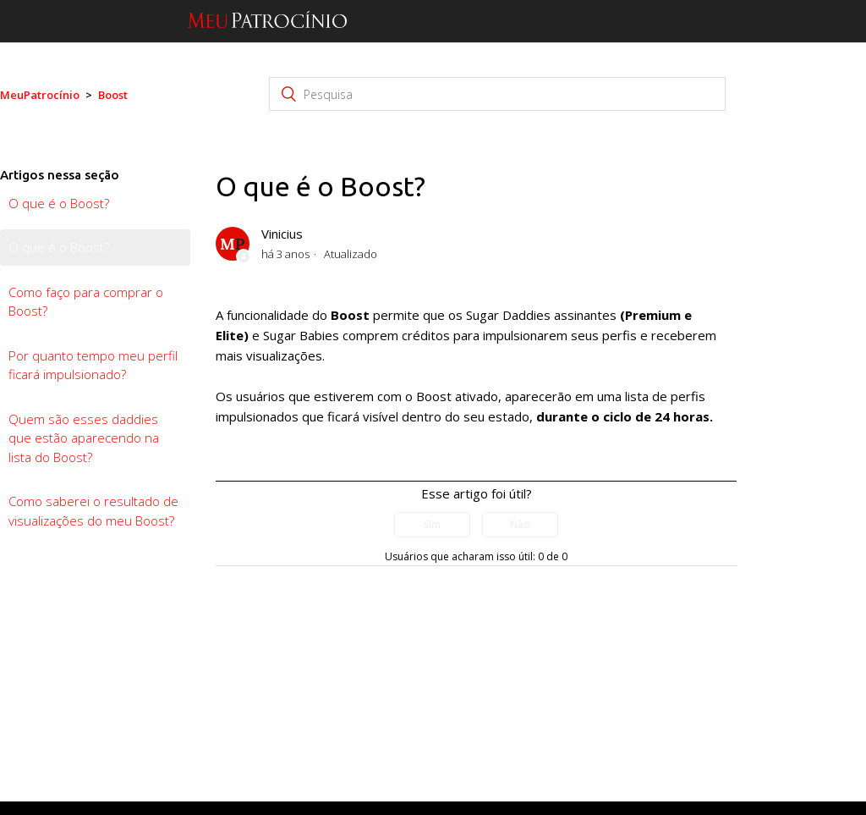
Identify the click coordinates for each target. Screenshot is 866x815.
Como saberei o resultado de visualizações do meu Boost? (93, 511)
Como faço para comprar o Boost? (85, 302)
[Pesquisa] (497, 94)
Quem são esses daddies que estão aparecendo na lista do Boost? (83, 437)
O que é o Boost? (58, 203)
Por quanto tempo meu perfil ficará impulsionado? (93, 365)
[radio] (432, 524)
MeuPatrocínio (39, 94)
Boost (113, 94)
